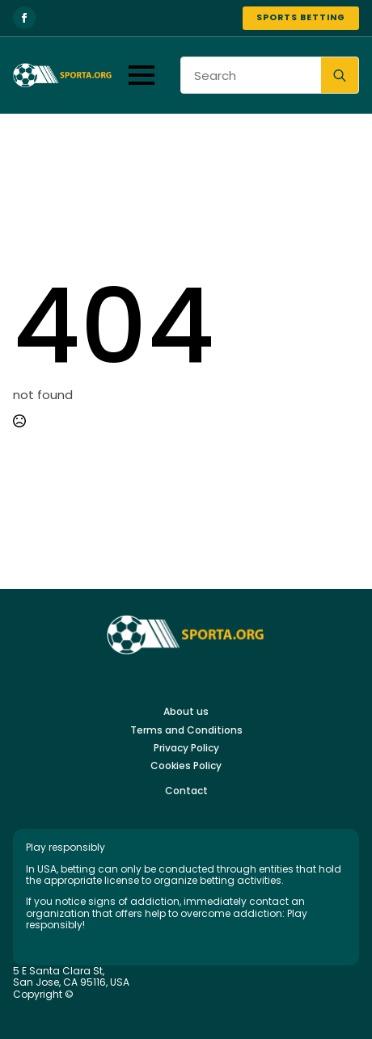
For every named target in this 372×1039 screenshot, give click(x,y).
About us (186, 711)
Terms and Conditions (186, 730)
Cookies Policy (186, 766)
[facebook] (24, 17)
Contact (186, 791)
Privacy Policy (186, 748)
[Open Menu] (141, 75)
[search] (339, 76)
